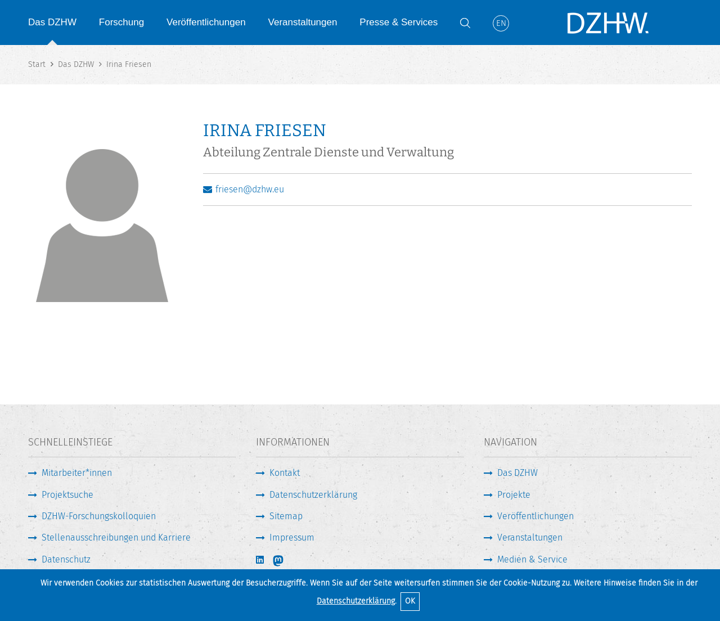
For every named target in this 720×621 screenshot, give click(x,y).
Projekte (513, 494)
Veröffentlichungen (206, 22)
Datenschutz (66, 559)
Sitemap (286, 516)
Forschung (121, 22)
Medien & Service (532, 559)
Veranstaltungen (303, 22)
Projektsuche (67, 494)
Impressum (291, 537)
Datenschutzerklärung (356, 601)
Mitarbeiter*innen (77, 472)
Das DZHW (52, 22)
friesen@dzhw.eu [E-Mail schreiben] (249, 189)
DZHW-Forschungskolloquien (99, 516)
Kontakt (284, 472)
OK (410, 601)
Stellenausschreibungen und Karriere (116, 537)
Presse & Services (398, 22)
